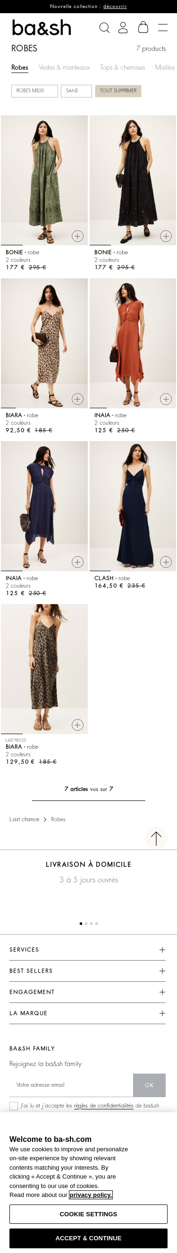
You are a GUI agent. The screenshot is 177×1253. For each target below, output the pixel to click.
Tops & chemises (122, 67)
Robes (19, 67)
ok (149, 1085)
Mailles (165, 67)
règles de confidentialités (104, 1105)
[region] (88, 1182)
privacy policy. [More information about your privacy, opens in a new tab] (91, 1194)
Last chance (24, 819)
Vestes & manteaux (64, 67)
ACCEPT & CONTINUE (88, 1238)
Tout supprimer (118, 91)
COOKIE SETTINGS (89, 1214)
